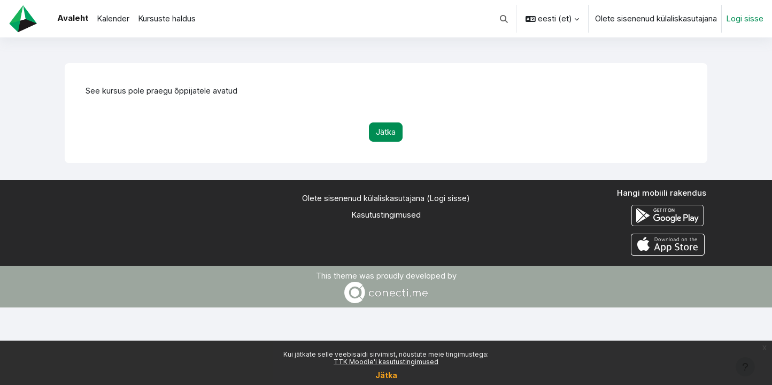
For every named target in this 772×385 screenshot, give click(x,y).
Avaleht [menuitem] (72, 18)
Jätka (386, 375)
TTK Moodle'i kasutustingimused (386, 362)
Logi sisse (744, 18)
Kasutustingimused (386, 215)
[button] (504, 18)
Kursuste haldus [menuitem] (167, 18)
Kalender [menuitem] (113, 18)
